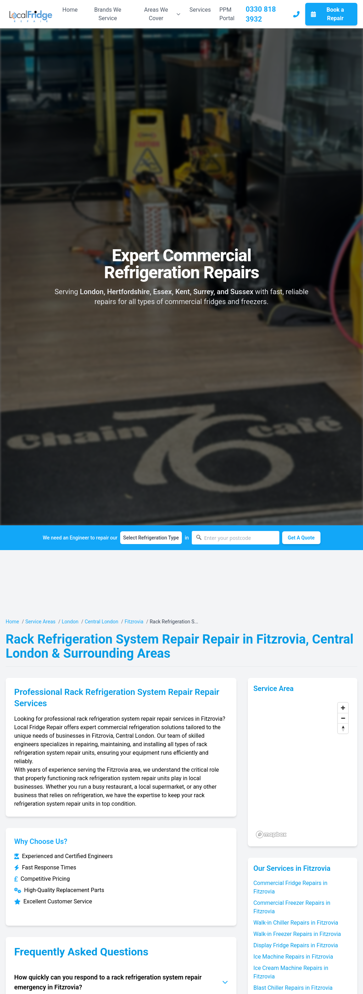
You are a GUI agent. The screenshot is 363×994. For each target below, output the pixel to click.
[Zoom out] (343, 718)
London (70, 621)
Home (70, 9)
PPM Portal (227, 14)
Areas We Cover (162, 14)
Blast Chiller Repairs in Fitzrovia (293, 987)
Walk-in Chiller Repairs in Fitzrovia (295, 922)
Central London (101, 621)
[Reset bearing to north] (343, 728)
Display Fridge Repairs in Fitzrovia (295, 945)
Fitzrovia (133, 621)
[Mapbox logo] (271, 834)
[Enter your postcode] (235, 537)
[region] (302, 770)
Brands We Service (107, 14)
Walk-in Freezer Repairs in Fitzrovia (297, 934)
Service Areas (40, 621)
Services (200, 9)
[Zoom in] (343, 708)
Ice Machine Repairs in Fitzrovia (293, 956)
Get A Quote (301, 538)
